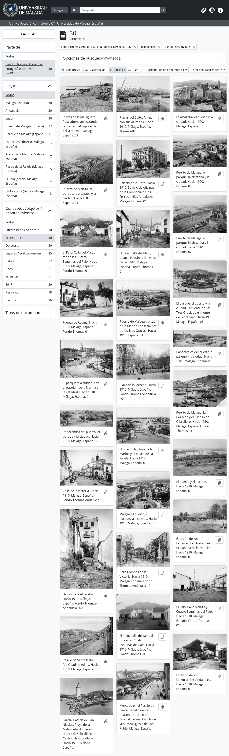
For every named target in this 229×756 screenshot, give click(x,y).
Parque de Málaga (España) (28, 135)
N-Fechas (28, 277)
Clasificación (95, 70)
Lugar (28, 119)
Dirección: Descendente (207, 70)
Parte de (13, 47)
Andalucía (28, 111)
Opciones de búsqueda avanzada (92, 58)
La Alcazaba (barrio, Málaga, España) (28, 193)
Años (28, 270)
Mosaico (117, 70)
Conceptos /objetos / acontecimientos (24, 210)
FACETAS (28, 34)
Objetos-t (28, 246)
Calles (28, 262)
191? (28, 285)
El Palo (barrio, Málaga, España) (28, 181)
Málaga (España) (28, 103)
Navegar (58, 10)
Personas (28, 293)
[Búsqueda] (120, 10)
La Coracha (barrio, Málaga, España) (28, 144)
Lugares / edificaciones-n (28, 254)
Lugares (12, 85)
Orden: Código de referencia (166, 70)
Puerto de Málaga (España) (28, 127)
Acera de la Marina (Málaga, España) (28, 156)
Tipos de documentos (24, 312)
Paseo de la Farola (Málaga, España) (28, 168)
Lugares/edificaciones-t (28, 231)
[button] (203, 10)
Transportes (28, 238)
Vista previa (70, 70)
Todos (10, 56)
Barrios (28, 301)
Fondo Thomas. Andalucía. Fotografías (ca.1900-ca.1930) (28, 68)
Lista (133, 70)
